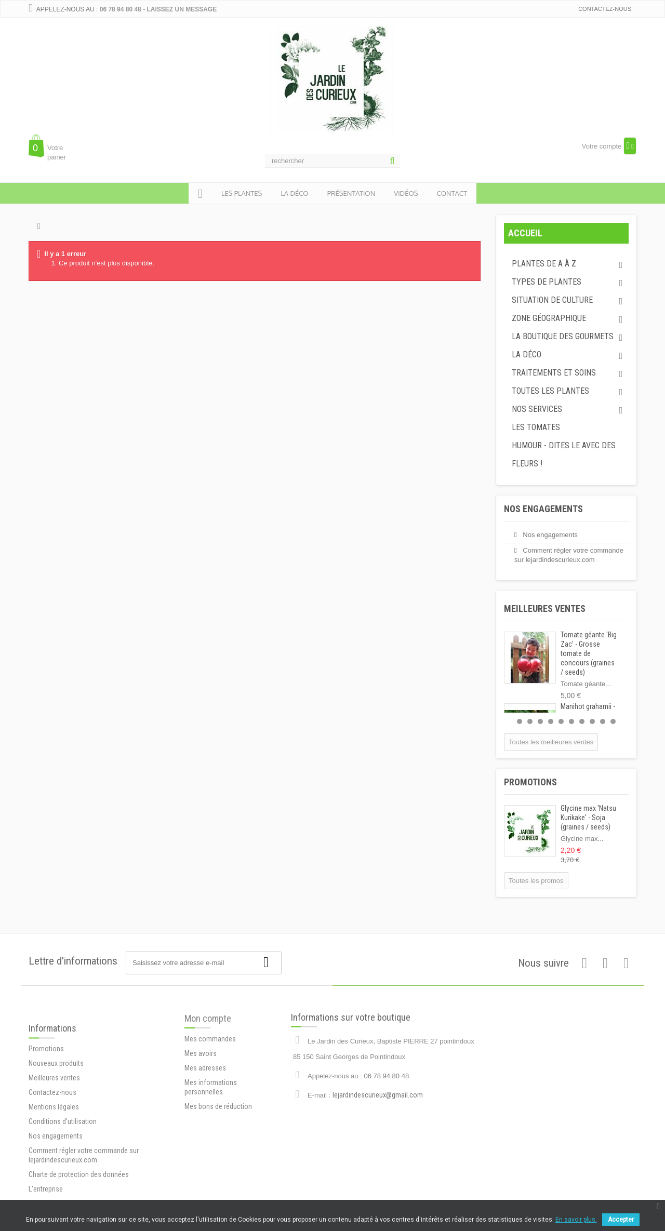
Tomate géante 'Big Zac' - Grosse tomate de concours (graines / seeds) (589, 653)
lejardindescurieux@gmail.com (377, 1129)
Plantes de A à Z (544, 264)
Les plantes (241, 193)
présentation (351, 193)
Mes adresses (205, 1106)
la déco (294, 193)
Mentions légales (54, 1170)
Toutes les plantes (550, 391)
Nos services (537, 409)
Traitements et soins (554, 373)
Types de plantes (546, 282)
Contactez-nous (604, 9)
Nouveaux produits (56, 1126)
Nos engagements (543, 508)
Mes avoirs (200, 1091)
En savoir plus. (576, 1219)
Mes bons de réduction (218, 1144)
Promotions (530, 782)
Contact (452, 193)
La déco (526, 354)
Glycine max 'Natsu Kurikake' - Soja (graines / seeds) (588, 817)
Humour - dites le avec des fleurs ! (564, 454)
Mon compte (207, 1056)
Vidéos (406, 193)
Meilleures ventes (545, 608)
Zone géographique (549, 318)
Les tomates (536, 427)
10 (613, 721)
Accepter (621, 1219)
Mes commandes (210, 1077)
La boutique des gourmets (563, 336)
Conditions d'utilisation (63, 1185)
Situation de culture (552, 300)
